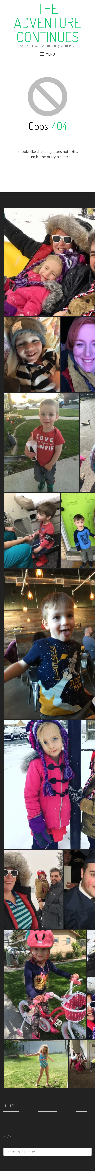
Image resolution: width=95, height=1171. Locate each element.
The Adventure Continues (47, 22)
